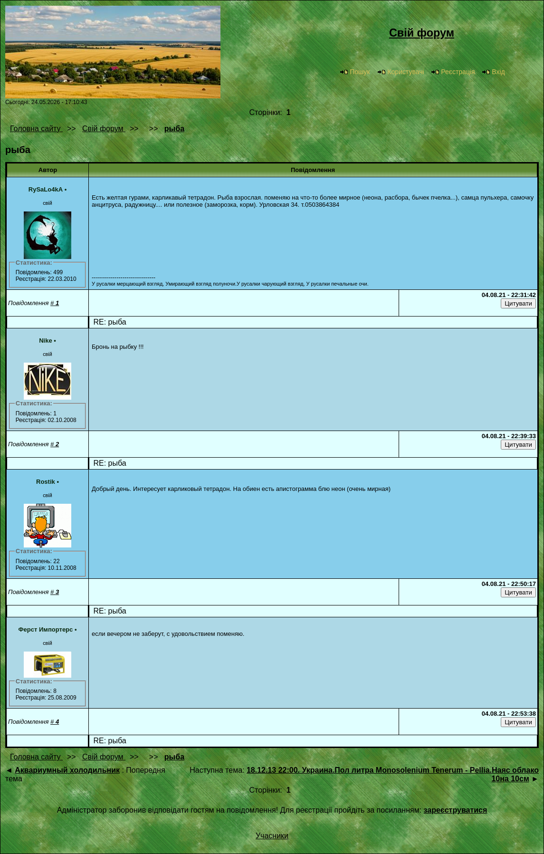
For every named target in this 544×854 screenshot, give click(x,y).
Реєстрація (453, 72)
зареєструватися (455, 810)
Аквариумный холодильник (67, 770)
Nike (45, 340)
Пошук (355, 72)
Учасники (272, 836)
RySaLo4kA (46, 189)
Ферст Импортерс (46, 629)
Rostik (45, 481)
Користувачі (400, 72)
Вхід (493, 72)
